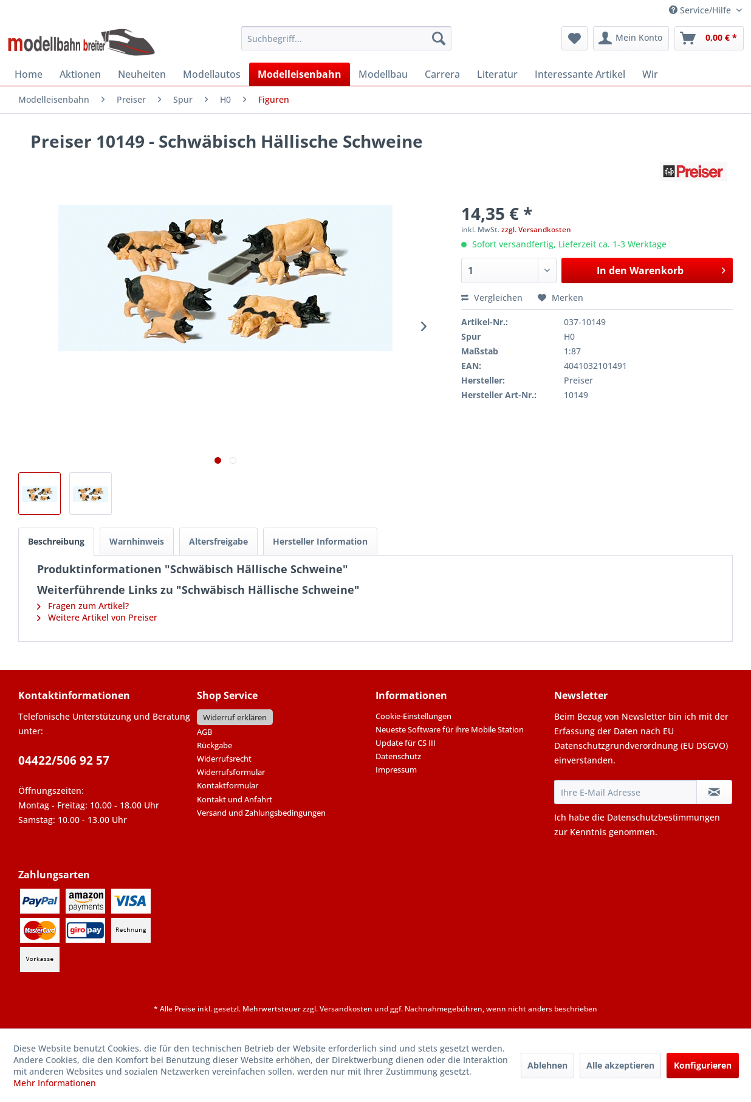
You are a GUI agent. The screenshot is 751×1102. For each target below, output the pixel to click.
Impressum (396, 769)
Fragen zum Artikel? (83, 605)
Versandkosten (346, 1009)
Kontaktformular (227, 785)
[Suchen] (438, 38)
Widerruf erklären (235, 717)
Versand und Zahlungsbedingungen (261, 812)
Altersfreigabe (218, 541)
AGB (204, 731)
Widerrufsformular (231, 771)
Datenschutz (398, 756)
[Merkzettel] (574, 38)
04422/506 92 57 (63, 760)
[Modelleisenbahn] (299, 74)
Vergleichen (492, 297)
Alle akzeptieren (620, 1065)
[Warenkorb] (709, 38)
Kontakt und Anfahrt (234, 799)
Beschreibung (56, 541)
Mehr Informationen (54, 1083)
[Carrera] (442, 74)
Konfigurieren (703, 1065)
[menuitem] (346, 38)
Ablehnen (547, 1065)
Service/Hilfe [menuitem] (701, 10)
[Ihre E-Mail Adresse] (625, 792)
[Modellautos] (211, 74)
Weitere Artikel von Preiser (97, 617)
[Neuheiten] (141, 74)
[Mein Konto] (631, 38)
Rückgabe (214, 745)
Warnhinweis (136, 541)
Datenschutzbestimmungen (663, 817)
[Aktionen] (80, 74)
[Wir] (650, 74)
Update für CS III (406, 742)
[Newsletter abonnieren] (714, 792)
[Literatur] (497, 74)
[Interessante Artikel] (580, 74)
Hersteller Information (320, 541)
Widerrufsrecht (224, 758)
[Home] (28, 74)
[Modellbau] (383, 74)
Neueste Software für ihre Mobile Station (450, 729)
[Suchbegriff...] (346, 38)
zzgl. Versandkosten (536, 229)
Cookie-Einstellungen (413, 716)
